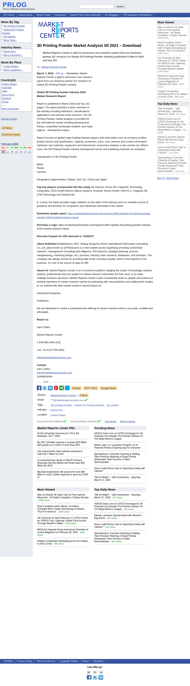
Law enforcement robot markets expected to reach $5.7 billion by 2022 (60, 452)
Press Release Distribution (19, 7)
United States (11, 66)
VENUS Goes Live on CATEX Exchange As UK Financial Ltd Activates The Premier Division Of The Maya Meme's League (118, 436)
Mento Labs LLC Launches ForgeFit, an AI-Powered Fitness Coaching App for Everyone (117, 446)
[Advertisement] (124, 100)
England (6, 98)
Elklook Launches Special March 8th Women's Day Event (171, 140)
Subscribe (60, 14)
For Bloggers (112, 14)
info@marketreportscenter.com (54, 357)
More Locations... (13, 69)
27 (7, 151)
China (5, 101)
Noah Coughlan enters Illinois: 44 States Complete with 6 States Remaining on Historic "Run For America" (61, 509)
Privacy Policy (25, 661)
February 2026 (9, 143)
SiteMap (8, 661)
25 (16, 151)
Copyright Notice (68, 661)
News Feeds (43, 14)
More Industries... (13, 55)
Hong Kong (8, 94)
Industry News (9, 118)
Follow (83, 395)
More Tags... (10, 40)
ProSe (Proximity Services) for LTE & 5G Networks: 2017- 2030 (58, 434)
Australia (7, 87)
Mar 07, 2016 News (168, 178)
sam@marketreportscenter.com (54, 372)
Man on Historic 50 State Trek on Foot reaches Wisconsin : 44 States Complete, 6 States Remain (63, 496)
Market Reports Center (54, 66)
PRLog (59, 73)
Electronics (9, 51)
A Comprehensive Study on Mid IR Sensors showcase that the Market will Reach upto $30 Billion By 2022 (61, 463)
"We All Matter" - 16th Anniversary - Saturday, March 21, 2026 (170, 111)
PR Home (8, 14)
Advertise (98, 661)
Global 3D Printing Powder (89, 405)
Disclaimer (111, 421)
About (85, 661)
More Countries (10, 108)
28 (3, 151)
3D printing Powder (14, 25)
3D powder (9, 36)
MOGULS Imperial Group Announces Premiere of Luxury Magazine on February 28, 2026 (62, 531)
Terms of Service (46, 661)
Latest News (25, 14)
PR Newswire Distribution (137, 14)
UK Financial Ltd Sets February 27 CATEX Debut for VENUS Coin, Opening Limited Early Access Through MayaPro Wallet (62, 521)
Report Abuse (127, 421)
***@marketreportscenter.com (67, 400)
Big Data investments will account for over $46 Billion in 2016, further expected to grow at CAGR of (62, 474)
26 (12, 151)
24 (21, 151)
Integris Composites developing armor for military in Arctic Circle (172, 94)
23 (25, 151)
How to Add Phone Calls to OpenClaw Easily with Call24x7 (172, 150)
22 (29, 151)
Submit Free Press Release (85, 14)
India (4, 91)
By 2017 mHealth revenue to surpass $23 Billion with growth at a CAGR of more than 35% (62, 443)
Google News (108, 388)
